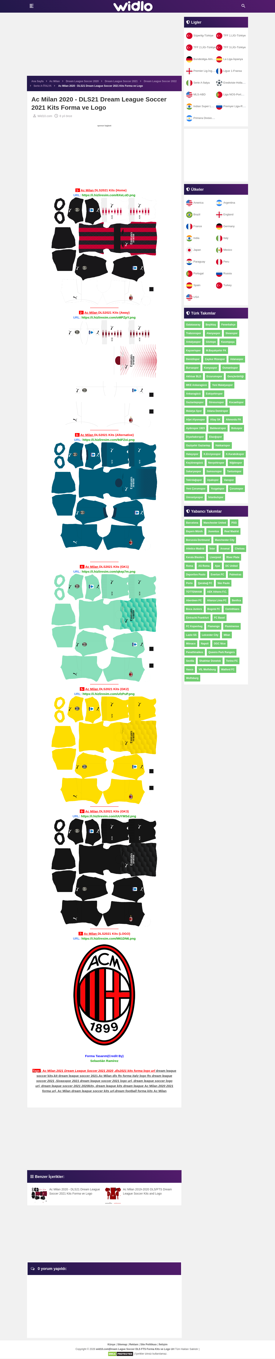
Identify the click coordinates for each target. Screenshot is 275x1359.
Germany (225, 226)
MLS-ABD (196, 94)
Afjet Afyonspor (195, 419)
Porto (189, 583)
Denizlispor (193, 359)
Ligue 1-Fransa (229, 70)
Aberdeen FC (194, 600)
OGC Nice (220, 643)
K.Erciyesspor (212, 454)
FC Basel (219, 617)
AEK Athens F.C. (217, 591)
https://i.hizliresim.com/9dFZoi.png (109, 440)
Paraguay (195, 261)
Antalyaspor (193, 341)
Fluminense (232, 626)
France (194, 226)
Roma (189, 565)
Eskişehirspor (214, 393)
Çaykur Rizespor (215, 359)
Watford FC (228, 669)
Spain (193, 285)
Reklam (133, 1344)
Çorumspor (236, 488)
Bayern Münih (194, 531)
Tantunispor (234, 471)
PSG (234, 522)
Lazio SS (191, 634)
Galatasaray (193, 324)
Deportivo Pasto (196, 574)
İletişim (163, 1344)
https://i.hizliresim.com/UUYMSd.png (108, 816)
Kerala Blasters (195, 557)
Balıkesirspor (218, 428)
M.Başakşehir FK (216, 350)
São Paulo (224, 583)
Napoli (205, 643)
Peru (222, 261)
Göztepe (211, 341)
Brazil (193, 214)
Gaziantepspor (195, 402)
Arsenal (225, 548)
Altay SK (215, 419)
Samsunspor (214, 471)
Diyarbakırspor (195, 436)
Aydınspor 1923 (195, 428)
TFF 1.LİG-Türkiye (231, 35)
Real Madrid (231, 531)
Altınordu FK (233, 419)
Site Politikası (148, 1344)
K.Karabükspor (235, 454)
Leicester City (210, 634)
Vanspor (229, 480)
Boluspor (236, 428)
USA (192, 297)
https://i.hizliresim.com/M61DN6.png (108, 938)
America (195, 202)
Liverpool (215, 557)
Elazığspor (215, 436)
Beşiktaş (211, 324)
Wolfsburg (192, 678)
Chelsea (239, 548)
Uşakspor (213, 480)
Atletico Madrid (195, 548)
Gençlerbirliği (235, 376)
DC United (232, 565)
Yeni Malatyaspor (222, 385)
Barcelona (192, 522)
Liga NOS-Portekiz (231, 94)
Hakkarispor (222, 445)
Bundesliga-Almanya (202, 59)
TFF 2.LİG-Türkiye (201, 47)
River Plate (232, 557)
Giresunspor (216, 402)
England (225, 214)
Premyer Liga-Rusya (232, 106)
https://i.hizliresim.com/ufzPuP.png (109, 694)
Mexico (224, 249)
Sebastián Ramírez (104, 1061)
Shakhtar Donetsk (210, 660)
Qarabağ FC (205, 583)
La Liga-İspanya (229, 59)
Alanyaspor (213, 333)
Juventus (213, 531)
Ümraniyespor (194, 497)
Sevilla (190, 660)
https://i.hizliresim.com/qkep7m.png (108, 571)
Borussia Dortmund (198, 540)
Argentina (225, 202)
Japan (193, 249)
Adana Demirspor (217, 410)
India (192, 238)
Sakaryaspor (193, 471)
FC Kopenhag (194, 626)
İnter (212, 548)
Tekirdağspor (194, 480)
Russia (224, 273)
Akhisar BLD (193, 376)
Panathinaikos (194, 652)
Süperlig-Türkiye (200, 35)
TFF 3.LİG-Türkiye (231, 47)
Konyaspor (210, 367)
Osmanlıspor (230, 367)
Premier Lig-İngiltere (202, 70)
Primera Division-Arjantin (205, 118)
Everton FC (217, 574)
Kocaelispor (236, 402)
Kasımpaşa (227, 341)
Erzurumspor (214, 376)
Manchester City (225, 540)
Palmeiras (236, 574)
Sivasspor (232, 333)
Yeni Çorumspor (196, 488)
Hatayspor (192, 454)
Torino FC (232, 660)
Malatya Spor (194, 410)
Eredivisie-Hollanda (231, 82)
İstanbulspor (215, 497)
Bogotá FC (213, 609)
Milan (227, 634)
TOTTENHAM (194, 591)
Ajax (217, 565)
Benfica (236, 600)
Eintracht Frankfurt (197, 617)
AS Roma (204, 565)
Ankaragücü (193, 393)
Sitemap (122, 1344)
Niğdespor (236, 462)
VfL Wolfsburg (207, 669)
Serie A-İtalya (198, 82)
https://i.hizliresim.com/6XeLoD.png (108, 195)
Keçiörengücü (194, 462)
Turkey (224, 285)
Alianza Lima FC (217, 600)
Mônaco (191, 643)
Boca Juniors (194, 609)
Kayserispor (193, 350)
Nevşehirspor (216, 462)
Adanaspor (236, 359)
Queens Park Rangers (221, 652)
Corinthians (232, 609)
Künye (111, 1344)
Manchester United (215, 522)
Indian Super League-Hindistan (208, 106)
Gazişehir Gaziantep (198, 445)
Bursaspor (192, 367)
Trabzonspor (193, 333)
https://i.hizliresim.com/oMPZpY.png (108, 317)
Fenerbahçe (228, 324)
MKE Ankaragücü (196, 385)
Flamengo (214, 626)
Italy (222, 238)
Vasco (190, 669)
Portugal (195, 273)
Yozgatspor (217, 488)
